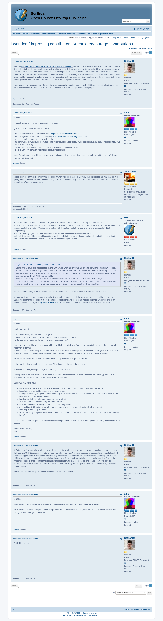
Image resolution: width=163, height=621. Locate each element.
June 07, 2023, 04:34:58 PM (23, 61)
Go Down (136, 53)
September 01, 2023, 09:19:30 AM (25, 258)
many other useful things (48, 303)
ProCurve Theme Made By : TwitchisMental (81, 615)
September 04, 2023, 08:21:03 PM (25, 538)
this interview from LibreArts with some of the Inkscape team (47, 66)
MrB (126, 217)
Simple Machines (89, 613)
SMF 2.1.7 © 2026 (74, 613)
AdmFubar (130, 171)
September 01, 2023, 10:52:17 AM (25, 319)
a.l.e (126, 112)
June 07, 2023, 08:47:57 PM (23, 172)
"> (13, 609)
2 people (16, 163)
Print (14, 52)
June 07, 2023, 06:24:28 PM (23, 113)
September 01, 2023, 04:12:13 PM (25, 445)
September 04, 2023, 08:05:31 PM (25, 494)
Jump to (111, 593)
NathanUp (129, 61)
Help (125, 609)
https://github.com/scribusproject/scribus (69, 136)
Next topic (147, 48)
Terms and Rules (135, 609)
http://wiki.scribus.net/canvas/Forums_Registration (132, 38)
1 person (16, 99)
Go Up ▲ (147, 609)
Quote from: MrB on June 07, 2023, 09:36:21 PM (39, 264)
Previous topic (135, 48)
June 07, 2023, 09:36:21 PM (23, 218)
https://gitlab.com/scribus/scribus (65, 134)
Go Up (138, 586)
